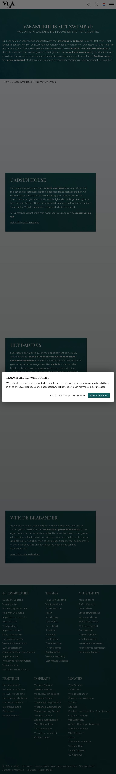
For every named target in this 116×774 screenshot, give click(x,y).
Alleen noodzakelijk (60, 395)
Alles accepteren (99, 395)
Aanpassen (79, 395)
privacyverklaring (23, 387)
